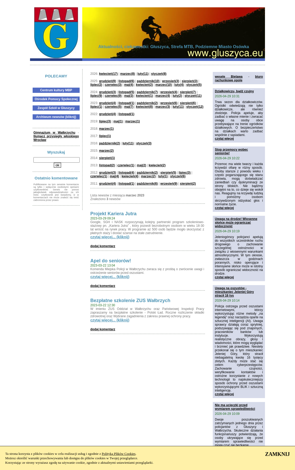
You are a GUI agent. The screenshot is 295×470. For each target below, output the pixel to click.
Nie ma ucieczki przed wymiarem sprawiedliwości (235, 407)
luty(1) (163, 176)
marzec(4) (162, 96)
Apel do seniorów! (110, 260)
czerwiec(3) (113, 85)
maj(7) (128, 107)
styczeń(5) (194, 85)
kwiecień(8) (144, 107)
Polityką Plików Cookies (118, 454)
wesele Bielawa (229, 76)
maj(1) (118, 121)
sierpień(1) (107, 158)
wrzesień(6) (168, 103)
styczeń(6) (178, 176)
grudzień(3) (107, 92)
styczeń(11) (193, 96)
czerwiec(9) (113, 96)
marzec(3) (162, 107)
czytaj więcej (224, 138)
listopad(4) (126, 172)
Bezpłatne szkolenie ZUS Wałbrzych (130, 300)
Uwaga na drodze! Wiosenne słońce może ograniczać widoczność (236, 222)
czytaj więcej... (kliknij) (109, 237)
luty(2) (177, 96)
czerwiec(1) (125, 165)
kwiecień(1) (144, 96)
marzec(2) (106, 150)
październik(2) (147, 103)
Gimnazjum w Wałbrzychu (54, 132)
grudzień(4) (107, 103)
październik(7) (147, 92)
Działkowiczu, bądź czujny (234, 91)
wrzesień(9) (168, 183)
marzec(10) (163, 85)
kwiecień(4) (130, 176)
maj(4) (128, 85)
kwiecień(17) (108, 74)
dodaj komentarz (102, 246)
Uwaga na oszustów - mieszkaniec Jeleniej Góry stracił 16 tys (234, 291)
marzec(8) (127, 74)
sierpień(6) (188, 103)
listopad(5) (126, 92)
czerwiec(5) (113, 107)
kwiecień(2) (144, 85)
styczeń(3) (144, 143)
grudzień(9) (107, 81)
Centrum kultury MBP (56, 90)
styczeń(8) (159, 74)
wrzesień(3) (170, 81)
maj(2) (141, 165)
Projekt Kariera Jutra (113, 213)
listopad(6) (126, 81)
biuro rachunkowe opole (239, 78)
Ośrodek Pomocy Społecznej (56, 99)
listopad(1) (126, 103)
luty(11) (143, 74)
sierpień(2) (188, 183)
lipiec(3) (105, 121)
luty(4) (179, 85)
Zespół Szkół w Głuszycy (56, 108)
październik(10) (148, 81)
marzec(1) (132, 121)
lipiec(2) (96, 85)
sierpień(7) (188, 92)
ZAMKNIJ (277, 454)
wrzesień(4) (168, 92)
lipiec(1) (96, 107)
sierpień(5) (168, 172)
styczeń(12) (194, 107)
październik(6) (147, 183)
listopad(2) (107, 165)
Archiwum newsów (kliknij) (56, 117)
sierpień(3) (190, 81)
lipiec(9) (96, 96)
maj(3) (128, 96)
